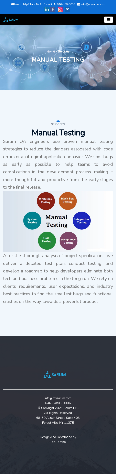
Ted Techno (58, 442)
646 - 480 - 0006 (58, 403)
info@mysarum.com (58, 398)
